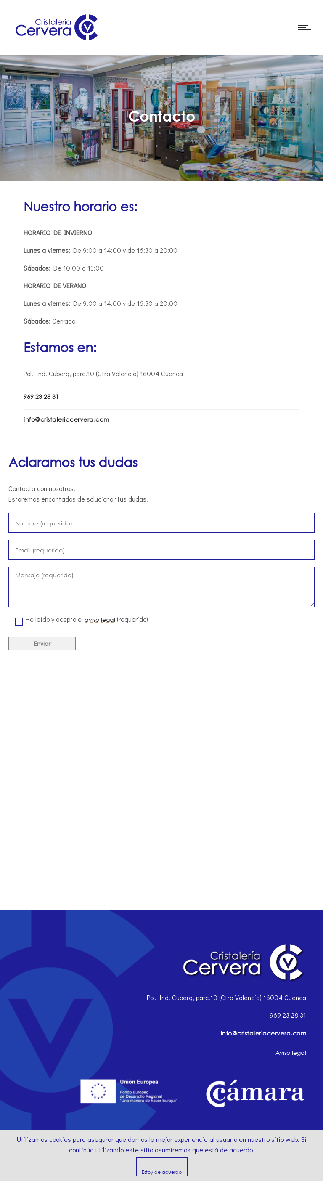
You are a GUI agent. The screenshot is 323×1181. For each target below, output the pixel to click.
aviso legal (100, 619)
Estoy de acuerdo (162, 1172)
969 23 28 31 (41, 396)
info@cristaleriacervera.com (66, 419)
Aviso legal (290, 1052)
